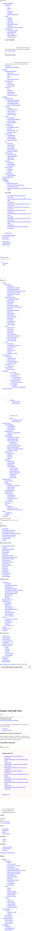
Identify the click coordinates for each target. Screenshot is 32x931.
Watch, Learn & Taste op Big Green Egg (15, 185)
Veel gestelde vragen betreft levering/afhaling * (9, 686)
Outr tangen (9, 348)
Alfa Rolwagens (5, 642)
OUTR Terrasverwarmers (12, 872)
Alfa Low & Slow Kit (9, 653)
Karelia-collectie (10, 33)
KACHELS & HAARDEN (7, 3)
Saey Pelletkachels (11, 429)
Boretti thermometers (9, 607)
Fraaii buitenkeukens (13, 79)
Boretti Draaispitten (11, 121)
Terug (1, 522)
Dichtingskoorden (11, 165)
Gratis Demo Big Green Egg (13, 186)
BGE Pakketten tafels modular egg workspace (16, 290)
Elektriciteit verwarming (12, 95)
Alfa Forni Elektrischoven (12, 109)
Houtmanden (10, 169)
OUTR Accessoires (11, 350)
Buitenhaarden (5, 371)
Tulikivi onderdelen (11, 466)
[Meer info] (30, 667)
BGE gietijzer (10, 311)
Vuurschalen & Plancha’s (7, 884)
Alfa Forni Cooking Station (7, 644)
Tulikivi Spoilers (10, 159)
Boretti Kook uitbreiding (12, 337)
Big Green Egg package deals (13, 74)
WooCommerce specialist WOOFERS (7, 818)
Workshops (7, 181)
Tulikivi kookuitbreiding (12, 156)
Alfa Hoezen (7, 650)
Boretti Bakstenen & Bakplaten (13, 119)
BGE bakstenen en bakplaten (13, 845)
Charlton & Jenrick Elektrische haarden (15, 448)
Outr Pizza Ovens (10, 84)
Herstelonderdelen (11, 164)
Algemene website (6, 244)
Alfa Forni (9, 82)
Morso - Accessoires (9, 501)
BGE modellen (10, 125)
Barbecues (4, 282)
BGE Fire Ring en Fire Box (12, 305)
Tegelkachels (10, 25)
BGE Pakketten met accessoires (13, 294)
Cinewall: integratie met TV (13, 14)
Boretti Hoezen (10, 329)
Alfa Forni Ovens (8, 356)
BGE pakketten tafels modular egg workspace (11, 533)
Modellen (9, 828)
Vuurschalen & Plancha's (7, 388)
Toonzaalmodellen (8, 512)
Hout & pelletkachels (9, 424)
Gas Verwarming (13, 372)
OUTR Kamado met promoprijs (13, 345)
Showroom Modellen (9, 173)
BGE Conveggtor (10, 300)
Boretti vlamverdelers (11, 861)
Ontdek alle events (8, 233)
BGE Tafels (9, 129)
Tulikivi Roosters (10, 157)
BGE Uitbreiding (8, 483)
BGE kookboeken (10, 848)
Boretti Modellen (10, 117)
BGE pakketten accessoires (12, 130)
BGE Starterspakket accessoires (8, 536)
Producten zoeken (5, 257)
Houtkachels (9, 17)
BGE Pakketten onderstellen (13, 127)
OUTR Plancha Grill (11, 346)
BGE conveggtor (10, 847)
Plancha (11, 418)
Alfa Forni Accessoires (12, 114)
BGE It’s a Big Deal (11, 829)
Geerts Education (5, 241)
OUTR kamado (10, 343)
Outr (8, 77)
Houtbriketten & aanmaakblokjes (19, 387)
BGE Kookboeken (11, 313)
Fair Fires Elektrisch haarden (13, 447)
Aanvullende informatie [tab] (7, 696)
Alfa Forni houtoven (11, 113)
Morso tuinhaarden (8, 895)
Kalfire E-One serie (14, 443)
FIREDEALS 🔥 (5, 178)
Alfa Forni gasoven (11, 111)
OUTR (6, 342)
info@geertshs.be (5, 238)
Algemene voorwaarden (7, 812)
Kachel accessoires (8, 167)
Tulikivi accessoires (9, 153)
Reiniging (9, 172)
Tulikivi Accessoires (14, 467)
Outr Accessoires (10, 146)
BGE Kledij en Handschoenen (13, 310)
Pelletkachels (10, 21)
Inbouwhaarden (8, 5)
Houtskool (9, 295)
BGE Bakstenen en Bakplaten (13, 298)
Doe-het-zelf (7, 161)
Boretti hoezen (8, 604)
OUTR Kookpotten (11, 495)
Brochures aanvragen (6, 243)
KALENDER (5, 180)
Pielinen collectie (12, 35)
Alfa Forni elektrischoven (12, 361)
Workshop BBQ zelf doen (12, 183)
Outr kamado (10, 143)
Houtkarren (9, 170)
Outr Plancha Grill (11, 93)
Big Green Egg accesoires (10, 297)
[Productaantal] (18, 682)
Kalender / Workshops (6, 920)
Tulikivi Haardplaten (14, 469)
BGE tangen (9, 308)
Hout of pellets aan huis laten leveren (14, 27)
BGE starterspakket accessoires (11, 593)
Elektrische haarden (9, 98)
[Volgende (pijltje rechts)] (1, 930)
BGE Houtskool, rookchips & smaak (14, 306)
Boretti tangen (10, 332)
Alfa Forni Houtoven (11, 358)
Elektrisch (9, 8)
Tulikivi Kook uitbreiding (15, 472)
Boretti (8, 76)
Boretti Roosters (10, 330)
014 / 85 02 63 (5, 237)
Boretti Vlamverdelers (11, 340)
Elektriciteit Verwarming (15, 380)
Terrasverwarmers (11, 92)
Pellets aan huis (10, 22)
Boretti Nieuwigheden (11, 338)
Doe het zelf (7, 459)
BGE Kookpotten (10, 314)
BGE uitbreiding (10, 850)
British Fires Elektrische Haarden (14, 105)
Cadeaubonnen (5, 516)
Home (1, 664)
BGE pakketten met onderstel (8, 532)
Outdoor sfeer (7, 87)
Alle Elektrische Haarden (12, 450)
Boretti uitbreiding (8, 491)
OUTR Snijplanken (11, 496)
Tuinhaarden (9, 90)
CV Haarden (9, 11)
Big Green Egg (10, 73)
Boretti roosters (8, 606)
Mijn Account (5, 263)
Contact (4, 264)
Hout (8, 9)
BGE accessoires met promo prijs (14, 292)
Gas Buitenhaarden (11, 135)
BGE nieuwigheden (11, 132)
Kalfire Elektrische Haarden (13, 103)
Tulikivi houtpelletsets (11, 154)
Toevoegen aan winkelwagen (5, 684)
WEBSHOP (4, 97)
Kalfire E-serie (13, 442)
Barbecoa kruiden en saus (12, 508)
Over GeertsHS (5, 794)
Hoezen (8, 855)
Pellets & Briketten (14, 383)
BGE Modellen (10, 286)
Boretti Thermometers (11, 334)
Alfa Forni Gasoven (11, 359)
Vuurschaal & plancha (16, 379)
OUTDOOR (4, 69)
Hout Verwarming (13, 375)
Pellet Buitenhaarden (11, 138)
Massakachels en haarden (12, 24)
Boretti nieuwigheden (11, 122)
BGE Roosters (10, 319)
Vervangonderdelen (9, 655)
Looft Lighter (7, 503)
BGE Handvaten (10, 302)
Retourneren (4, 815)
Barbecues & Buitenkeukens (10, 71)
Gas (8, 6)
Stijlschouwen (10, 13)
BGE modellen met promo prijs (13, 287)
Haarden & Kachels (6, 423)
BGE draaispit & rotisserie (7, 561)
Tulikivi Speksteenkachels (12, 30)
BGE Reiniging (10, 318)
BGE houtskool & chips (12, 842)
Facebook (4, 805)
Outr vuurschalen (10, 148)
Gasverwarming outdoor (10, 893)
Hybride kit (7, 652)
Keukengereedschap (6, 479)
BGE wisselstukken (11, 324)
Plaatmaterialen (10, 162)
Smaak (6, 504)
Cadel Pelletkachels (11, 426)
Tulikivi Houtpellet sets (14, 471)
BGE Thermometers (11, 321)
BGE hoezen (9, 844)
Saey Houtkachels (11, 427)
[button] (3, 0)
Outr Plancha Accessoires (12, 149)
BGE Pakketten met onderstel (13, 289)
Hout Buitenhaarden (11, 137)
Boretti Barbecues (6, 601)
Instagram (4, 806)
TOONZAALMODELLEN (7, 177)
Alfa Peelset (7, 648)
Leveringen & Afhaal (6, 814)
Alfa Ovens (9, 108)
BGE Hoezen (10, 303)
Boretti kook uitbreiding (10, 612)
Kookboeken (10, 506)
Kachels (6, 16)
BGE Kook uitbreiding (11, 316)
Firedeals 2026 (5, 922)
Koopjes (4, 511)
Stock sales (7, 514)
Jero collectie (11, 37)
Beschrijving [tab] (5, 694)
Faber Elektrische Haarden (12, 101)
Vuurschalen (12, 400)
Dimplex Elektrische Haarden (13, 100)
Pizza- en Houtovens (9, 81)
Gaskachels (9, 19)
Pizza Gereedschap (11, 85)
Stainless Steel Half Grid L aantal (6, 682)
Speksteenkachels (8, 29)
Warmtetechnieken (6, 799)
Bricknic (6, 482)
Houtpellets (14, 385)
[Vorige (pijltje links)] (0, 930)
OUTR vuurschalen (11, 869)
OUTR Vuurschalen (16, 401)
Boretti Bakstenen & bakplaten (13, 335)
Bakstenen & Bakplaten (12, 858)
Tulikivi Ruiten (13, 475)
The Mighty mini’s (8, 586)
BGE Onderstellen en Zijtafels (8, 545)
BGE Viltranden (10, 322)
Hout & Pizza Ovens (6, 354)
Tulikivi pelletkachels (11, 32)
